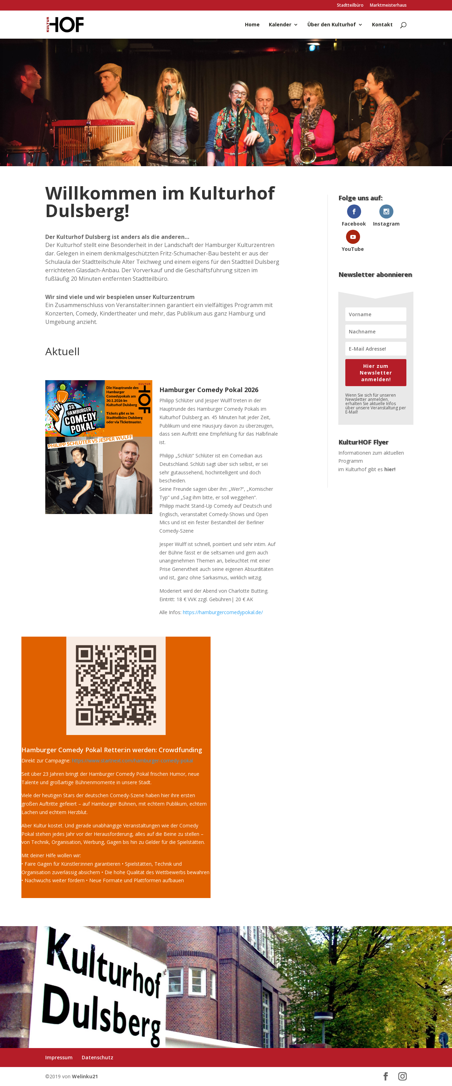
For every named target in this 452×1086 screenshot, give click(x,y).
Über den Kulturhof (331, 25)
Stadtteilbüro (350, 5)
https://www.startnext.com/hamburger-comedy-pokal (132, 760)
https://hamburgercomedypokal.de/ (223, 612)
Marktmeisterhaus (388, 5)
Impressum (59, 1057)
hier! (390, 469)
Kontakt (382, 25)
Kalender (280, 25)
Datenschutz (97, 1057)
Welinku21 (85, 1076)
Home (252, 25)
